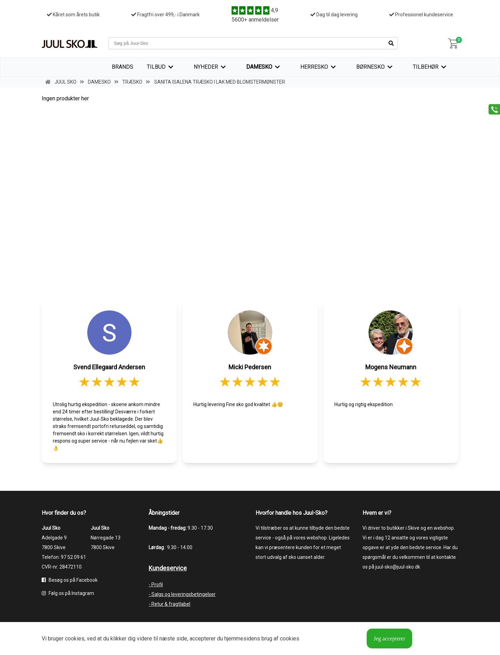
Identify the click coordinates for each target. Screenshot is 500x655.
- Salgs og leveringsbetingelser (182, 594)
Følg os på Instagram (68, 593)
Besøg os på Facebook (70, 580)
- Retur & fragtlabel (169, 604)
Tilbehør (426, 67)
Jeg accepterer (389, 638)
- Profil (156, 584)
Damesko (259, 67)
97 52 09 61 (73, 557)
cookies (74, 638)
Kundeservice (168, 568)
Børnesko (370, 67)
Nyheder (206, 67)
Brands (122, 67)
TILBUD (156, 67)
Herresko (314, 67)
